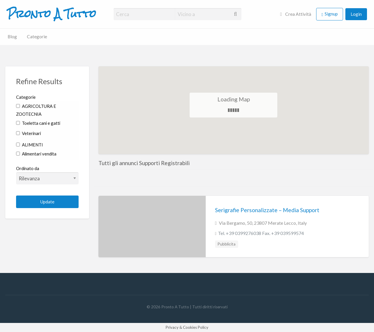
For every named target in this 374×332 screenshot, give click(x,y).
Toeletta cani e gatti (38, 123)
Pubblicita (226, 244)
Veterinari (28, 133)
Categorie (37, 36)
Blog (12, 36)
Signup (331, 13)
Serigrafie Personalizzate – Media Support (267, 210)
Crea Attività (295, 14)
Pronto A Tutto (51, 14)
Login (356, 14)
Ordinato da (47, 175)
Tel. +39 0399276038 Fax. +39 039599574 (261, 233)
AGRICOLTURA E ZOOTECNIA (36, 110)
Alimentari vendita (36, 153)
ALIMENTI (29, 144)
